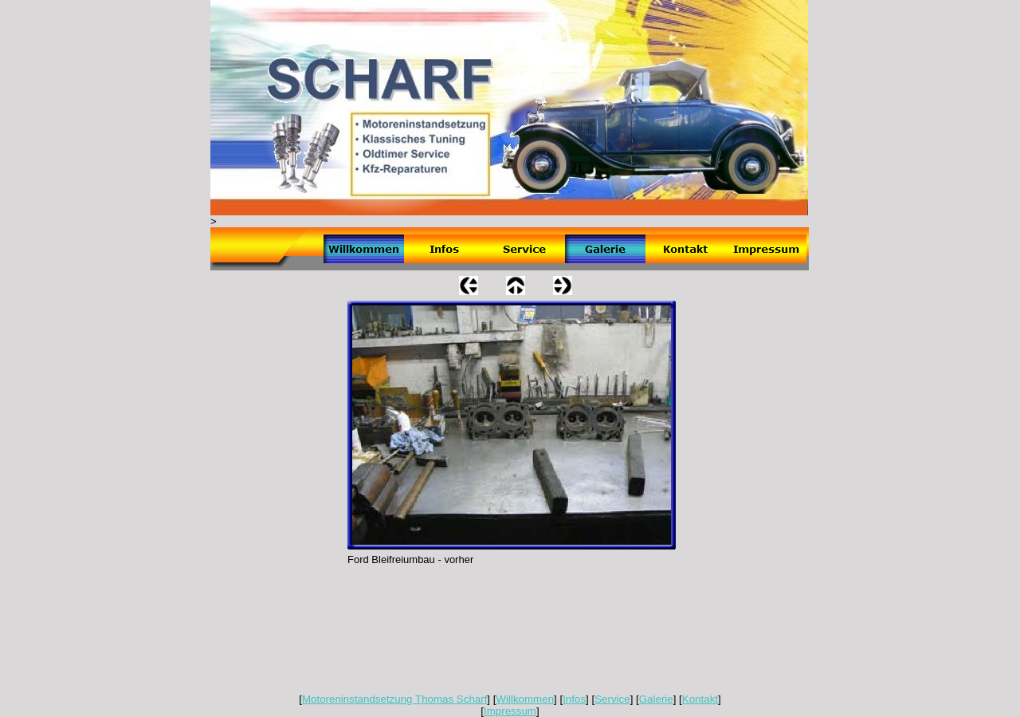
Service (612, 699)
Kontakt (700, 699)
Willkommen (525, 699)
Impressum (510, 711)
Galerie (656, 699)
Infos (574, 699)
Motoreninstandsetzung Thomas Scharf (394, 699)
